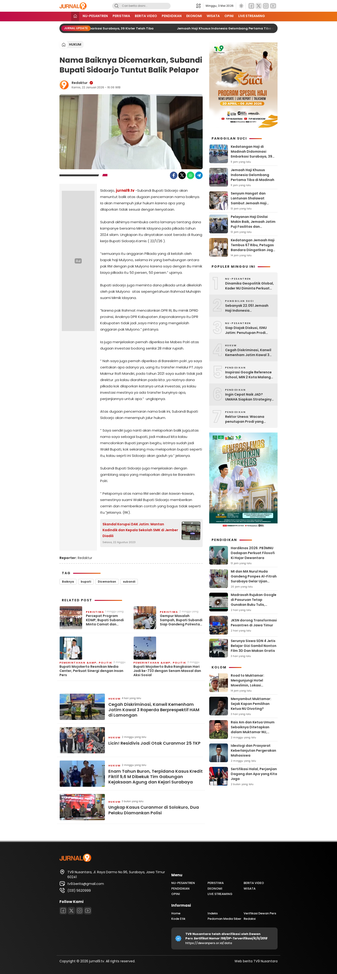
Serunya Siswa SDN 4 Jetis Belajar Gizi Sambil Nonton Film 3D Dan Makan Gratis (253, 646)
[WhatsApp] (190, 175)
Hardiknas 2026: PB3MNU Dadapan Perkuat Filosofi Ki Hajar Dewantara (253, 553)
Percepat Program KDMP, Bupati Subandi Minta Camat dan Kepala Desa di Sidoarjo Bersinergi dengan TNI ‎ (106, 620)
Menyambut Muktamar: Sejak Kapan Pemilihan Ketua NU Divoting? (251, 703)
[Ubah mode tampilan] (240, 5)
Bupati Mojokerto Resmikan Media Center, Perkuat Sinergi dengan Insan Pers (91, 670)
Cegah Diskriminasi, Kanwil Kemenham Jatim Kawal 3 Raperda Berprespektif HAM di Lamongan (153, 710)
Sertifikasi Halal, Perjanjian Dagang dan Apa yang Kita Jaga (254, 774)
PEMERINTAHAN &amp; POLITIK (85, 662)
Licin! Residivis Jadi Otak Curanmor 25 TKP (154, 743)
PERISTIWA (121, 16)
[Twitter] (258, 6)
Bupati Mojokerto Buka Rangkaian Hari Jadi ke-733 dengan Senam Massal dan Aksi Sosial (167, 670)
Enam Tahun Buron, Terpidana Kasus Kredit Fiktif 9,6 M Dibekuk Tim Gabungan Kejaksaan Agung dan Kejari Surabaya (155, 776)
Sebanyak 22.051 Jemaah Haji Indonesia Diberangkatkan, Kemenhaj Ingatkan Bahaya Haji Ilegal (248, 308)
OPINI (229, 16)
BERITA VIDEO (146, 16)
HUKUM (75, 44)
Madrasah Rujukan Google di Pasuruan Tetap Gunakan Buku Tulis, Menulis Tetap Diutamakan (254, 602)
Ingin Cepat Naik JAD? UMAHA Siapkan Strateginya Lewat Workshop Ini (249, 397)
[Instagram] (266, 6)
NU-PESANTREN (95, 16)
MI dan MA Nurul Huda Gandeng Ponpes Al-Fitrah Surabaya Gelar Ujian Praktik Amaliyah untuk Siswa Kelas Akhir (254, 581)
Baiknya (68, 582)
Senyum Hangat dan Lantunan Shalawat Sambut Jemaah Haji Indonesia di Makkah (249, 200)
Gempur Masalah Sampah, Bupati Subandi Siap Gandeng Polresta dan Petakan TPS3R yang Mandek (181, 620)
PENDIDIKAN (172, 16)
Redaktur (80, 82)
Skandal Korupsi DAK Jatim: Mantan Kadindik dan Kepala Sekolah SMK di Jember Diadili (140, 530)
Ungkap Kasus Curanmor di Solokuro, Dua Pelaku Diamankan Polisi (153, 809)
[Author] (64, 84)
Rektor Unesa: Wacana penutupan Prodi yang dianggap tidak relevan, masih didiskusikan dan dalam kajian (246, 419)
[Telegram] (199, 175)
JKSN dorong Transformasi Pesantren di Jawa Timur (254, 623)
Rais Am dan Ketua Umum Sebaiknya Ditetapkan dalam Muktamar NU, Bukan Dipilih (253, 729)
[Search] (116, 6)
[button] (199, 6)
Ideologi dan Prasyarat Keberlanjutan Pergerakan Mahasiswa (253, 750)
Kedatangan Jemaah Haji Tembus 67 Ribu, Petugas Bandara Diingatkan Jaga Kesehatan (253, 247)
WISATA (213, 16)
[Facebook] (251, 6)
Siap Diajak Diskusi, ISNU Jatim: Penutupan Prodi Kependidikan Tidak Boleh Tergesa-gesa (247, 330)
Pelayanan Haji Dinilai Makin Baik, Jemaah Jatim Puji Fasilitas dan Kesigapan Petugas (253, 224)
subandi (129, 582)
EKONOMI (194, 16)
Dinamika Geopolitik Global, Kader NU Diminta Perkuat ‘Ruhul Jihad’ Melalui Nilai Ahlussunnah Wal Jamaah (249, 286)
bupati (86, 582)
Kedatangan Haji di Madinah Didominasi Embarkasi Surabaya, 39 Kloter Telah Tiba (92, 28)
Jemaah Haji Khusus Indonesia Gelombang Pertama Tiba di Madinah (241, 28)
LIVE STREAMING (251, 16)
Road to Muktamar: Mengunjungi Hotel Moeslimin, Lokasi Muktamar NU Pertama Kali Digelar (254, 685)
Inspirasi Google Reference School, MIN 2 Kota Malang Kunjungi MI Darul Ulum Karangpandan (248, 375)
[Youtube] (273, 6)
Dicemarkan (107, 582)
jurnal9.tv (125, 190)
